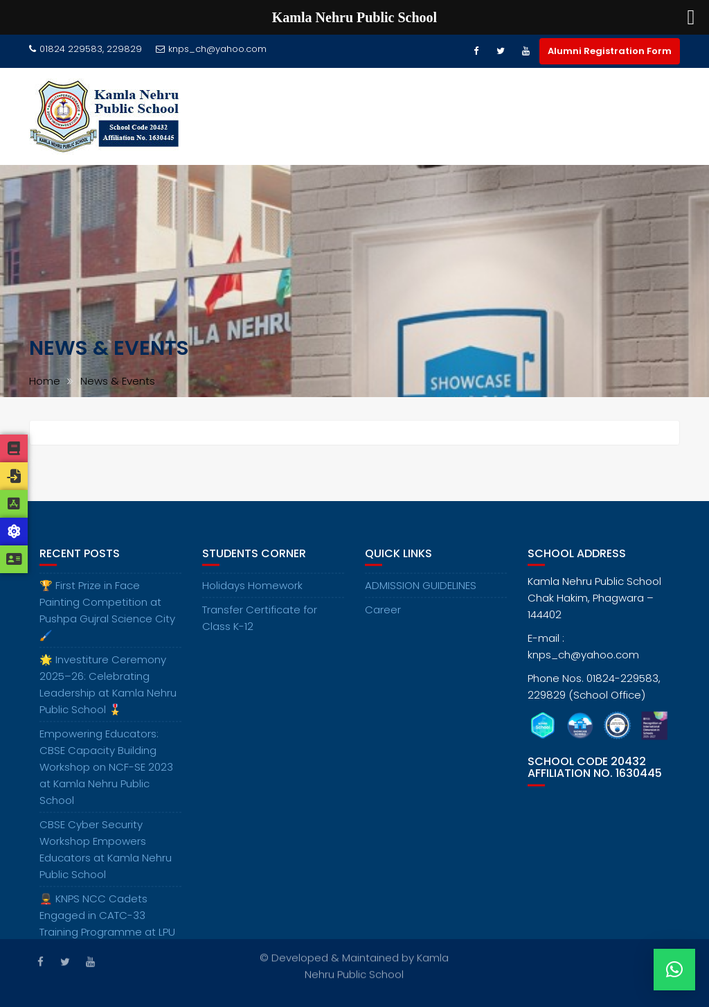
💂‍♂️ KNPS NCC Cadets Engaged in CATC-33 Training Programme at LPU (107, 923)
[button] (674, 969)
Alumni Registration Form (610, 51)
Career (383, 617)
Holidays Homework (252, 593)
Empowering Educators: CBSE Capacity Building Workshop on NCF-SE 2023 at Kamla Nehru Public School (106, 774)
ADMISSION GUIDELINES (420, 593)
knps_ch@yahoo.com (211, 48)
